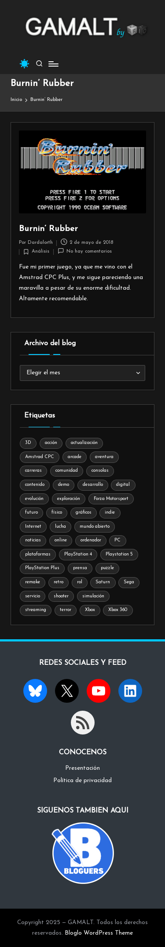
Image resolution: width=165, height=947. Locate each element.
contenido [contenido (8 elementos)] (34, 484)
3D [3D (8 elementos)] (28, 442)
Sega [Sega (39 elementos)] (129, 582)
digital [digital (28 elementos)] (123, 484)
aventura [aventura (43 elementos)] (104, 457)
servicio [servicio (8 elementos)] (32, 596)
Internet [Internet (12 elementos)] (33, 526)
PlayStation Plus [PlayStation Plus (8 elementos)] (42, 568)
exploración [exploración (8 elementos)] (68, 498)
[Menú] (52, 63)
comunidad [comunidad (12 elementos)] (66, 470)
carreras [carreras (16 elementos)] (33, 470)
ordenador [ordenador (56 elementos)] (91, 540)
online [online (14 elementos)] (61, 540)
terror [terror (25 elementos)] (65, 610)
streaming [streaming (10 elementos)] (35, 610)
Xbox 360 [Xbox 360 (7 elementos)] (117, 610)
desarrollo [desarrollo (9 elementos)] (93, 484)
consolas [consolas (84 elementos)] (100, 470)
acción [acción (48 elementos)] (51, 442)
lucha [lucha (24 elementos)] (60, 526)
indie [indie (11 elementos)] (110, 512)
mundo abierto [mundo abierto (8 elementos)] (95, 526)
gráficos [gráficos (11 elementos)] (84, 512)
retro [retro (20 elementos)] (58, 582)
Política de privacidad (82, 780)
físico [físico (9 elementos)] (56, 512)
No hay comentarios (85, 251)
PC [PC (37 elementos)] (117, 540)
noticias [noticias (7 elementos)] (33, 540)
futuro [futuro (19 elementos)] (31, 512)
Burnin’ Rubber (48, 229)
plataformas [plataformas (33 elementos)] (38, 554)
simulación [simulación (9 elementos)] (93, 596)
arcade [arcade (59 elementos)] (74, 457)
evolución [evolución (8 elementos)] (34, 498)
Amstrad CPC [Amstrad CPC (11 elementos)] (39, 457)
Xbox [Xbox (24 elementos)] (90, 610)
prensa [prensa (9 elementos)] (80, 568)
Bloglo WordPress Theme (99, 933)
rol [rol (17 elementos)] (79, 582)
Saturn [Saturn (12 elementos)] (102, 582)
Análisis (40, 251)
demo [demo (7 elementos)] (63, 484)
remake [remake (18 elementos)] (32, 582)
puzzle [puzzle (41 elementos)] (107, 568)
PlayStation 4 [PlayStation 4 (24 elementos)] (78, 554)
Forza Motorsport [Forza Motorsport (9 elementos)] (111, 498)
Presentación (82, 768)
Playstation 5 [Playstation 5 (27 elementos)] (119, 554)
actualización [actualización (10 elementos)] (84, 442)
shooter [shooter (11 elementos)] (61, 596)
